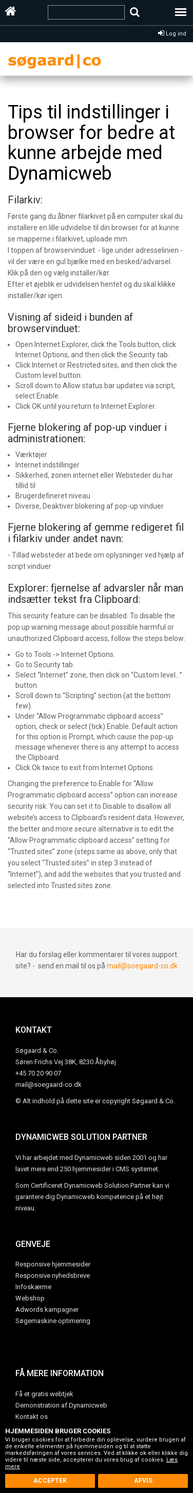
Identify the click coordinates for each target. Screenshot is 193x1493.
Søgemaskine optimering (52, 1321)
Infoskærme (33, 1287)
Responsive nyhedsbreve (52, 1275)
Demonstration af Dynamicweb (61, 1405)
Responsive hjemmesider (52, 1264)
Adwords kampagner (47, 1309)
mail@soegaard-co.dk (142, 966)
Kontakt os (31, 1416)
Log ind (172, 33)
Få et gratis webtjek (44, 1394)
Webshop (30, 1298)
